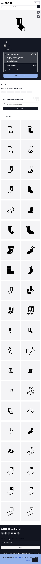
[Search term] (21, 6)
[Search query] (20, 104)
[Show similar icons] (38, 16)
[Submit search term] (38, 6)
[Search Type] (3, 6)
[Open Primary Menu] (2, 3)
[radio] (20, 57)
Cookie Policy (18, 557)
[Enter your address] (20, 542)
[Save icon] (38, 12)
